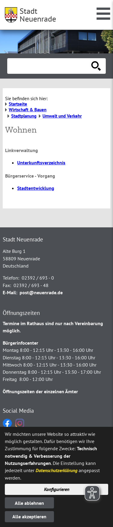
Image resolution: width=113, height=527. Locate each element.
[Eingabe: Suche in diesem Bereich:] (49, 66)
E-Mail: (10, 292)
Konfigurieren (56, 489)
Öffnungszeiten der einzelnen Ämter (40, 391)
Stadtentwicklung (35, 188)
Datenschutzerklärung (56, 470)
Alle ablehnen (29, 503)
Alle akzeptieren (29, 517)
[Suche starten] (96, 66)
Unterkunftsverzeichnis (41, 163)
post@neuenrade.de (41, 292)
